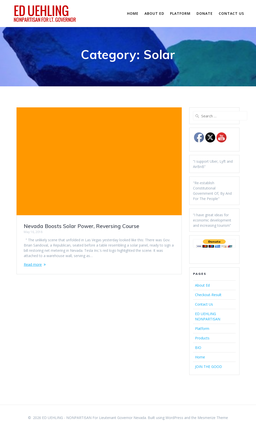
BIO (198, 347)
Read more (33, 264)
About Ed (154, 13)
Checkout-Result (208, 294)
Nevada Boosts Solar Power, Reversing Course (81, 226)
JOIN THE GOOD (208, 366)
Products (202, 338)
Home (132, 13)
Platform (180, 13)
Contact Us (231, 13)
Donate (204, 13)
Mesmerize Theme (213, 417)
